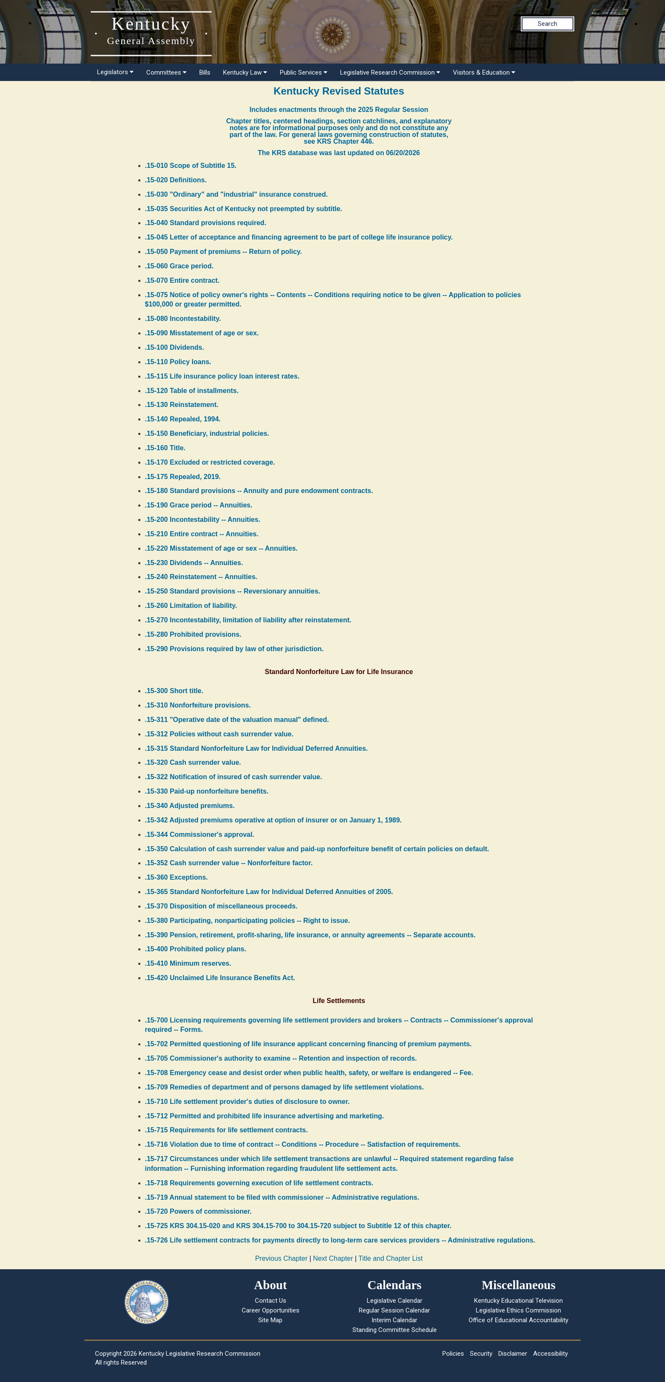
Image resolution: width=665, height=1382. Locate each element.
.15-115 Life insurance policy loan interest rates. (222, 376)
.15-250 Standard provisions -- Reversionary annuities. (232, 591)
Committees (166, 72)
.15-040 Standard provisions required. (205, 222)
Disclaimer (512, 1353)
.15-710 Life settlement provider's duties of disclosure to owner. (247, 1101)
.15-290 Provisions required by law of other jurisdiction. (234, 648)
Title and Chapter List (390, 1258)
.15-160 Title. (165, 447)
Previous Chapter (281, 1258)
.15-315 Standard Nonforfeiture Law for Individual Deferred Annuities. (256, 748)
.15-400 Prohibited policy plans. (195, 949)
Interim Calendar (394, 1320)
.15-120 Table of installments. (192, 390)
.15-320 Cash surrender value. (193, 762)
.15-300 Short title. (174, 690)
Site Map (270, 1320)
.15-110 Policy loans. (178, 361)
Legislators (115, 72)
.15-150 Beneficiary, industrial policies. (207, 433)
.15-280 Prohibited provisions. (193, 634)
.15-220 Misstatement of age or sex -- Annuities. (221, 548)
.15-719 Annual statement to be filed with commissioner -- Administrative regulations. (282, 1197)
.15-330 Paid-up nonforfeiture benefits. (207, 791)
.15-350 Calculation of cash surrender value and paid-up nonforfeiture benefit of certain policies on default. (317, 849)
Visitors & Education (484, 72)
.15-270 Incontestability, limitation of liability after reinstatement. (248, 620)
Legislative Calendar (394, 1300)
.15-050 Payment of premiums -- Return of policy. (223, 251)
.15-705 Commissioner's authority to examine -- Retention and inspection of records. (281, 1058)
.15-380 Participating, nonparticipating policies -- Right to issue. (247, 920)
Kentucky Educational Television (518, 1300)
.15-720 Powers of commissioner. (198, 1211)
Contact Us (270, 1300)
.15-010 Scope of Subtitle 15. (191, 165)
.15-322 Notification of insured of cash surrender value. (233, 776)
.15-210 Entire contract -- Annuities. (202, 534)
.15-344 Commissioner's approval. (199, 834)
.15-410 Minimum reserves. (188, 963)
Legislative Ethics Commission (518, 1310)
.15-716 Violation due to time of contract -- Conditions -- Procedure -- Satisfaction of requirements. (303, 1144)
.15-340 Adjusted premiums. (190, 805)
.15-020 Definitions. (176, 180)
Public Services (303, 72)
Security (481, 1353)
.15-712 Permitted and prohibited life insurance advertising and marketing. (264, 1116)
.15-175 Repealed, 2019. (183, 476)
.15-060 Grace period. (179, 266)
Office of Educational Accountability (518, 1320)
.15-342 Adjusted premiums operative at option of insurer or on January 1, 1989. (273, 820)
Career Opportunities (270, 1310)
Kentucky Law (245, 72)
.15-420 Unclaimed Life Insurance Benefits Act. (220, 977)
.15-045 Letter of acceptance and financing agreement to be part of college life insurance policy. (299, 237)
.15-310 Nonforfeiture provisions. (198, 705)
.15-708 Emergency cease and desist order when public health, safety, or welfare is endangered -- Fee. (309, 1072)
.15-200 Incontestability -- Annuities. (202, 519)
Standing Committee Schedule (394, 1330)
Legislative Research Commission (390, 72)
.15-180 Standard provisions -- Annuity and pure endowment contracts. (259, 490)
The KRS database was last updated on (339, 152)
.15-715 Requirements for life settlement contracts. (226, 1130)
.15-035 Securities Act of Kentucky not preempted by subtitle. (243, 208)
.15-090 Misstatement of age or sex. (202, 333)
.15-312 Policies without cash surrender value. (219, 734)
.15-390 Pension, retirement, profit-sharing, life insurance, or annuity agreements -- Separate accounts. (310, 935)
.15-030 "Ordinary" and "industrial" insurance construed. (236, 194)
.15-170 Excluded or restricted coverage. (210, 462)
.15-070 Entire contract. (182, 280)
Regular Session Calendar (394, 1310)
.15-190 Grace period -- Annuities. (199, 505)
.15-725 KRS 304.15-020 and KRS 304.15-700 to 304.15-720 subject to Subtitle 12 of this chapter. (298, 1225)
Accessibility (550, 1353)
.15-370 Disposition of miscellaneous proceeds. (221, 906)
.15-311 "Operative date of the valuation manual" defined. (237, 719)
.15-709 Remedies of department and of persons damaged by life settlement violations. (284, 1087)
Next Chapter (333, 1258)
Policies (453, 1353)
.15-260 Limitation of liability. (191, 605)
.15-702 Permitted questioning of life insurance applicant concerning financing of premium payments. (308, 1044)
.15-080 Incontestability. (183, 318)
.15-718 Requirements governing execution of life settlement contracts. (259, 1183)
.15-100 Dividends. (174, 347)
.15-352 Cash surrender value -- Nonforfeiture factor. (229, 863)
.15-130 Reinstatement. (181, 404)
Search (547, 24)
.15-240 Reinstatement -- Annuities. (201, 576)
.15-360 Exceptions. (176, 877)
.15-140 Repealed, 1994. (183, 419)
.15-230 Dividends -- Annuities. (194, 562)
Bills (204, 72)
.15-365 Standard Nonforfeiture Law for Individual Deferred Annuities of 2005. (269, 891)
